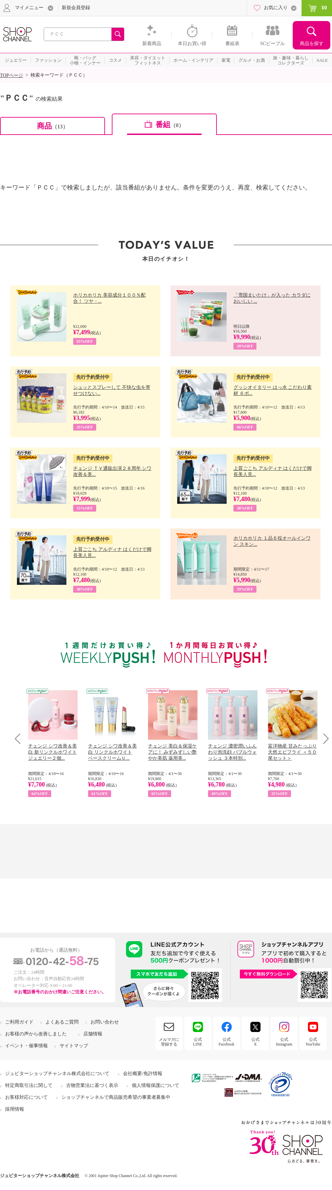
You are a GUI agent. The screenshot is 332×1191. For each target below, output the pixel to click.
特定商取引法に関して (29, 1085)
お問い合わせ (104, 1022)
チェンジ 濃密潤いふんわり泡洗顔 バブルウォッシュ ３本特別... (232, 752)
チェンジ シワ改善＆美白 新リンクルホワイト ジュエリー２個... (52, 752)
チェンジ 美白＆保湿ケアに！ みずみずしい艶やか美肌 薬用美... (172, 752)
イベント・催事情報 (26, 1045)
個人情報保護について (155, 1085)
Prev (20, 738)
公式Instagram (284, 1042)
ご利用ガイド (19, 1022)
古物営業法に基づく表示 (92, 1085)
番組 (169, 124)
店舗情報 (92, 1033)
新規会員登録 (76, 7)
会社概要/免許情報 (142, 1073)
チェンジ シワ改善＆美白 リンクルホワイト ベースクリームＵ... (112, 752)
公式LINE (197, 1042)
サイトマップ (74, 1045)
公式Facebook (226, 1042)
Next (323, 738)
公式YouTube (313, 1042)
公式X (255, 1042)
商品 (52, 126)
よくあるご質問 (62, 1022)
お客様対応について (26, 1097)
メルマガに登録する (169, 1042)
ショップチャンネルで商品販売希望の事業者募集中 (115, 1097)
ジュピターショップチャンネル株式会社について (57, 1073)
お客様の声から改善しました (36, 1033)
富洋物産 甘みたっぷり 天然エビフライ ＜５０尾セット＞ (292, 752)
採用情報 (14, 1109)
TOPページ (11, 75)
